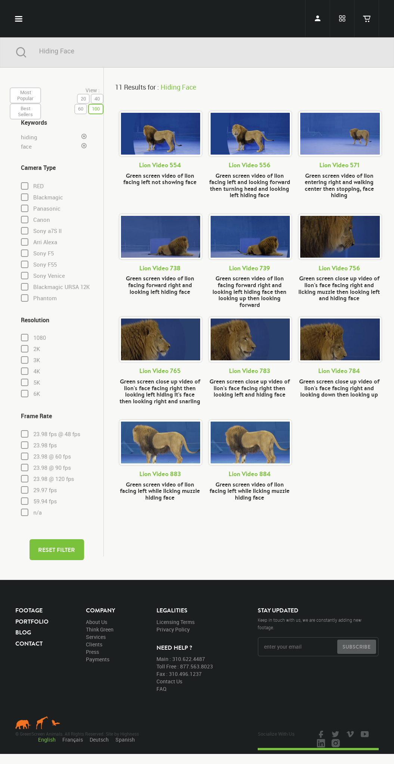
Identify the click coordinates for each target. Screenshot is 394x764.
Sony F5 (43, 253)
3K (36, 360)
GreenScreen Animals (197, 18)
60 (80, 108)
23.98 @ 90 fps (52, 468)
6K (36, 394)
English (47, 739)
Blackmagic (48, 197)
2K (36, 349)
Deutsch (99, 739)
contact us (169, 681)
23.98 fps (45, 445)
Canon (41, 219)
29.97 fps (45, 490)
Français (72, 739)
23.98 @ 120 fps (53, 479)
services (96, 636)
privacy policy (173, 629)
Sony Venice (49, 275)
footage (29, 610)
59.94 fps (45, 501)
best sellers (25, 111)
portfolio (32, 621)
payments (97, 659)
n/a (37, 512)
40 (97, 98)
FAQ (161, 688)
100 (96, 108)
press (92, 651)
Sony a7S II (47, 231)
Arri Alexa (45, 242)
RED (38, 186)
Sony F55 (45, 264)
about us (96, 621)
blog (23, 632)
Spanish (125, 739)
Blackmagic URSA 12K (61, 287)
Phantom (45, 298)
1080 (39, 338)
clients (94, 644)
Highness (129, 734)
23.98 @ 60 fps (52, 456)
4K (36, 371)
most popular (25, 95)
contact (29, 643)
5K (36, 382)
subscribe (356, 646)
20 (83, 98)
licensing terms (175, 621)
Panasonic (47, 208)
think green (100, 629)
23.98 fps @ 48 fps (56, 434)
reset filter (56, 550)
